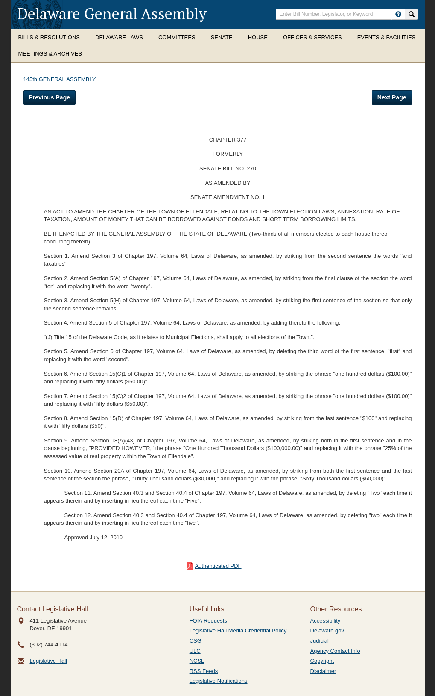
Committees (177, 37)
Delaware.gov (327, 630)
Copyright (322, 661)
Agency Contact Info (335, 651)
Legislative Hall (48, 661)
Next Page (391, 97)
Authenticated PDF (218, 566)
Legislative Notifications (219, 681)
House (258, 37)
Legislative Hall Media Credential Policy (238, 630)
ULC (195, 651)
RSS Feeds (204, 671)
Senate (222, 37)
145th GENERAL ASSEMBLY (59, 79)
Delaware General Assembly (112, 13)
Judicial (319, 641)
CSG (195, 641)
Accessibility (325, 620)
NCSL (197, 661)
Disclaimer (323, 671)
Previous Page (49, 97)
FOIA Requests (208, 620)
